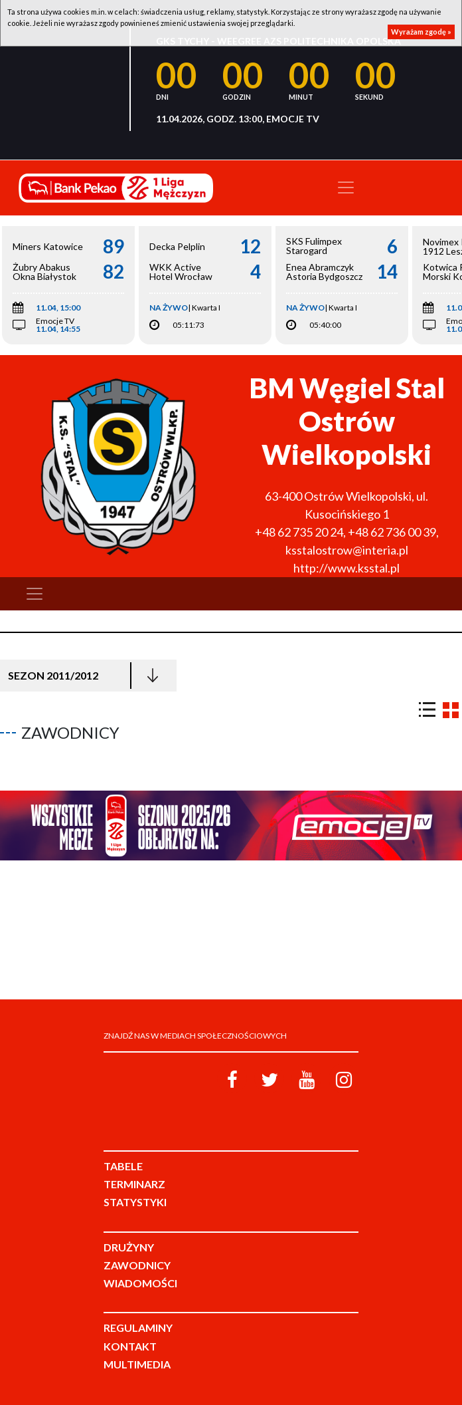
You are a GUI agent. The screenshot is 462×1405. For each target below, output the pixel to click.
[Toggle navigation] (345, 187)
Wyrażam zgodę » (421, 31)
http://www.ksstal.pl (346, 568)
